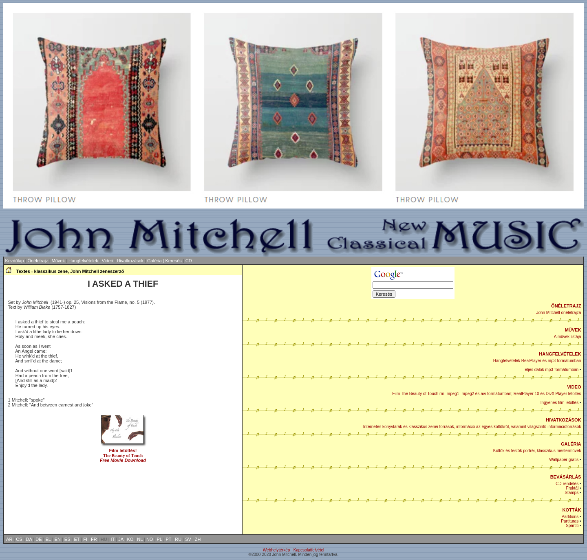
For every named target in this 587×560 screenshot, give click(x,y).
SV (188, 539)
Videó (107, 260)
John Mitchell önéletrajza (558, 312)
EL (48, 539)
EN (58, 539)
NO (149, 539)
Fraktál (572, 488)
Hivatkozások (130, 260)
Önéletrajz (37, 260)
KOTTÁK (572, 509)
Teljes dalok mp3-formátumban (550, 369)
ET (76, 539)
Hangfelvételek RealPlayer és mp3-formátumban (537, 360)
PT (168, 539)
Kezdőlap (14, 260)
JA (120, 539)
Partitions (569, 516)
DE (38, 539)
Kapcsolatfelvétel (309, 550)
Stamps (571, 492)
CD (188, 260)
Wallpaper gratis (563, 459)
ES (67, 539)
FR (94, 539)
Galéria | (156, 260)
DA (29, 539)
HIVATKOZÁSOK (563, 419)
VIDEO (574, 386)
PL (159, 539)
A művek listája (567, 336)
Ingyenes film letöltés (559, 402)
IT (113, 539)
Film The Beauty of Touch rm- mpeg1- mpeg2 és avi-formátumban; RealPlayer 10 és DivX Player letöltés (486, 393)
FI (85, 539)
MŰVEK (573, 329)
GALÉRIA (571, 443)
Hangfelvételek (83, 260)
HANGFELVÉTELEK (560, 353)
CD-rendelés (567, 483)
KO (130, 539)
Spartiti (572, 525)
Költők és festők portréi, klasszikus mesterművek (537, 450)
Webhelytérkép (276, 550)
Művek (58, 260)
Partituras (569, 521)
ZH (198, 539)
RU (178, 539)
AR (9, 539)
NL (140, 539)
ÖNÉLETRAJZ (566, 305)
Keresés (174, 260)
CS (19, 539)
